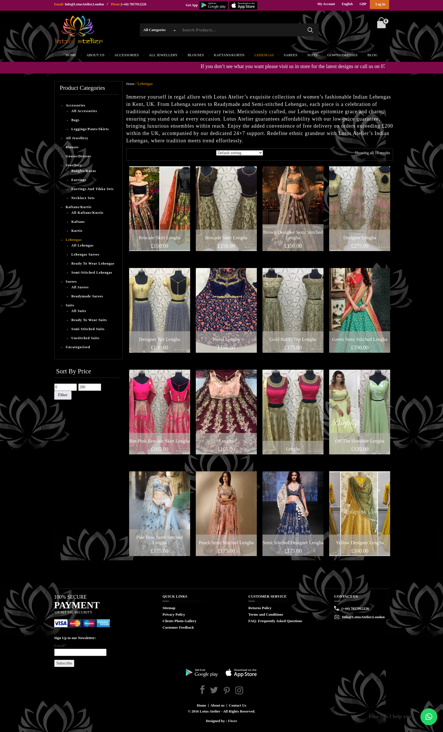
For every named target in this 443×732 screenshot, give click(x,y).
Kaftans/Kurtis (229, 55)
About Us (95, 55)
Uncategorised (78, 347)
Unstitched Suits (85, 338)
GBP (362, 4)
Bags (75, 120)
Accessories (126, 55)
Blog (372, 55)
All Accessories (84, 111)
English (347, 4)
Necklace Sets (83, 198)
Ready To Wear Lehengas (93, 263)
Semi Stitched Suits (88, 329)
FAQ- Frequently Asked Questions (275, 621)
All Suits (78, 311)
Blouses (196, 55)
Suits (312, 55)
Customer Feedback (178, 627)
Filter (63, 395)
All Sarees (80, 287)
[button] (428, 716)
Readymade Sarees (87, 296)
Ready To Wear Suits (89, 320)
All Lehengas (82, 245)
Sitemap (168, 608)
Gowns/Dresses (342, 55)
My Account (326, 4)
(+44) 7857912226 (133, 4)
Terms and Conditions (265, 614)
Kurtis (76, 231)
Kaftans (78, 222)
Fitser (232, 721)
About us (217, 705)
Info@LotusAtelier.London (84, 4)
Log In (380, 4)
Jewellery (74, 165)
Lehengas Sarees (85, 254)
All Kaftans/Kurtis (87, 213)
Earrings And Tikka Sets (92, 189)
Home (71, 55)
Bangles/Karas (83, 171)
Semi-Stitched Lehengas (91, 272)
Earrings (78, 180)
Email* (80, 650)
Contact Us (237, 705)
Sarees (290, 55)
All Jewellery (163, 55)
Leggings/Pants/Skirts (90, 129)
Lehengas (264, 55)
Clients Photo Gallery (179, 621)
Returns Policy (260, 608)
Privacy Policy (173, 614)
